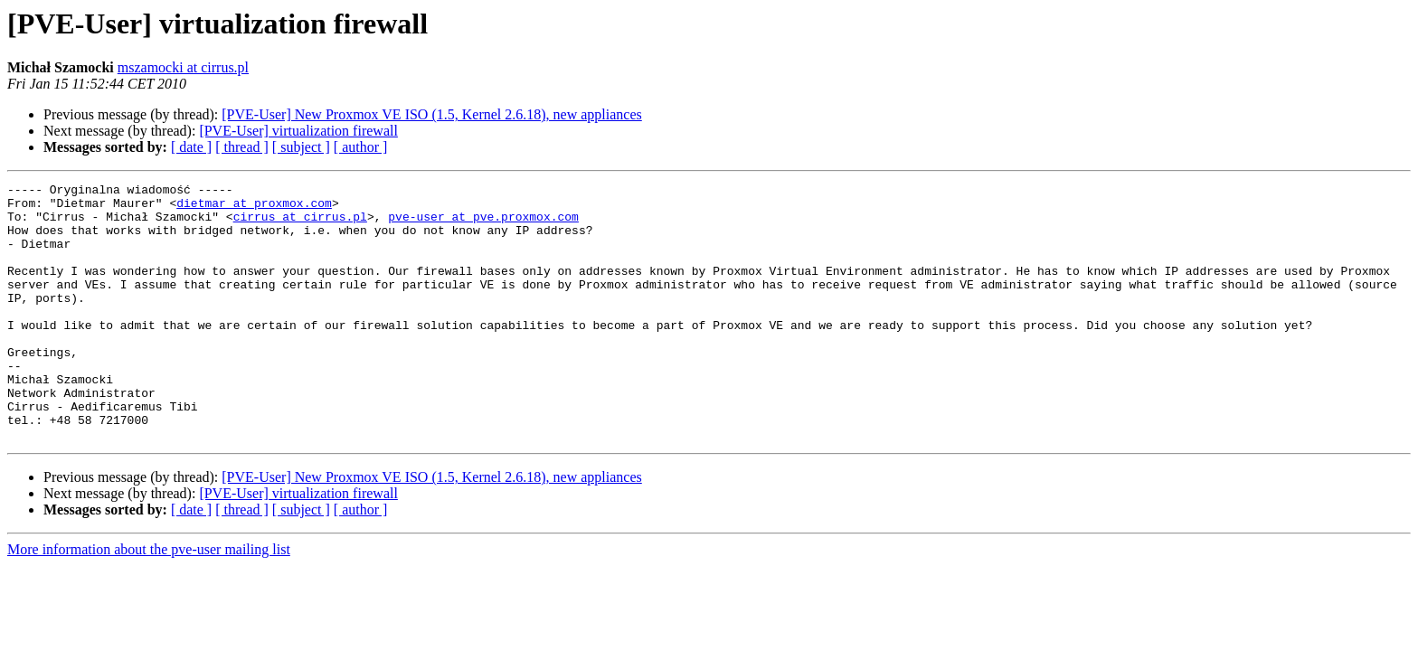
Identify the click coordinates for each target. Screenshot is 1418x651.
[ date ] (191, 147)
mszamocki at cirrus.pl (183, 67)
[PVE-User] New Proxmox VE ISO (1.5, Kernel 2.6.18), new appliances (432, 114)
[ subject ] (301, 147)
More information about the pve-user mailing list (148, 601)
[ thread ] (242, 147)
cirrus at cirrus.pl (300, 224)
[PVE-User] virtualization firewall (298, 130)
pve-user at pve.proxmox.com (483, 224)
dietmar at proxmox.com (254, 208)
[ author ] (361, 147)
